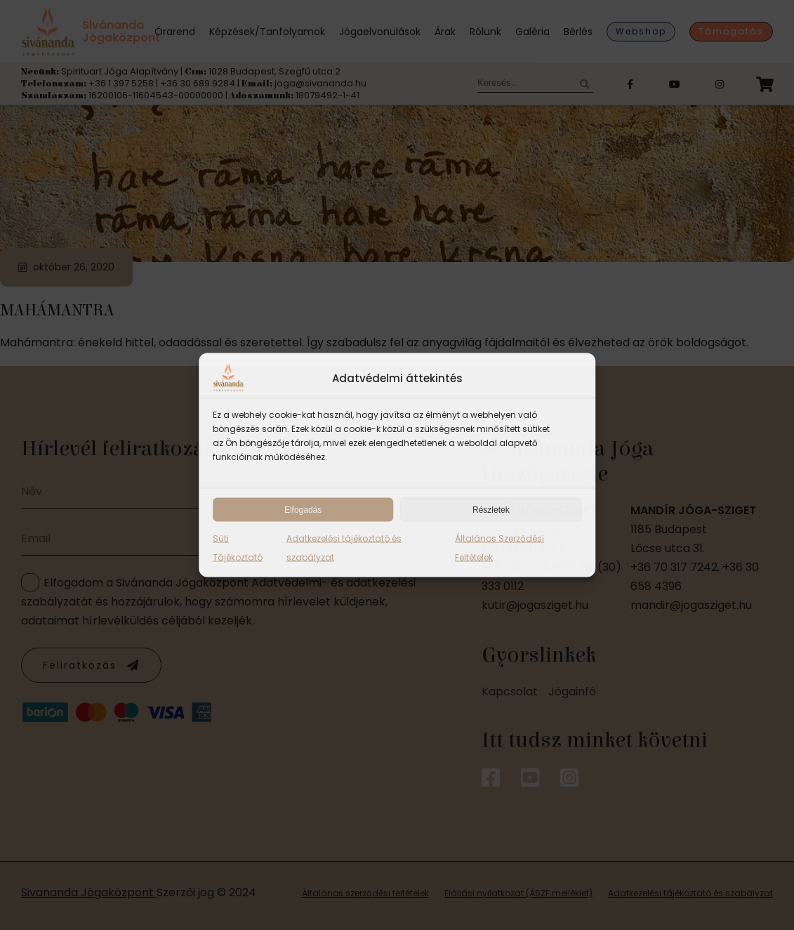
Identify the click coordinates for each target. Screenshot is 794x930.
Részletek (491, 510)
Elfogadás (303, 510)
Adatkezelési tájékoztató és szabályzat (344, 547)
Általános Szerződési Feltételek (499, 547)
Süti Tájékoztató (238, 547)
